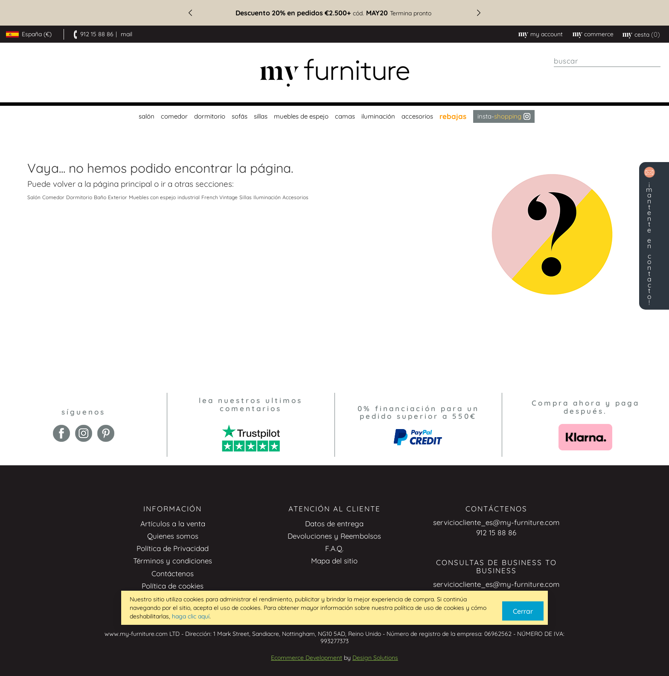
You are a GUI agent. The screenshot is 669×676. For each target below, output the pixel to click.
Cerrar (523, 611)
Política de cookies (173, 585)
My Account (546, 34)
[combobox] (607, 61)
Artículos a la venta (172, 523)
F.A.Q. (334, 548)
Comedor (53, 197)
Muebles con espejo (152, 197)
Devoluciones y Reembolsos (334, 535)
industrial (188, 197)
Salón (34, 197)
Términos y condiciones (172, 560)
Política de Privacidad (173, 548)
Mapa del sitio (334, 560)
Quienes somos (172, 535)
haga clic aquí (190, 616)
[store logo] (334, 72)
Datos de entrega (334, 523)
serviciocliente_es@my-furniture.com (496, 522)
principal (136, 184)
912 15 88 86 (96, 34)
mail (126, 34)
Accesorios (295, 197)
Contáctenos (172, 573)
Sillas (245, 197)
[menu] (334, 116)
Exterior (117, 197)
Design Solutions (375, 657)
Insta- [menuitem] (503, 116)
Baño (100, 197)
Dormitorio (79, 197)
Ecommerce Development (306, 657)
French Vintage (219, 197)
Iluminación (267, 197)
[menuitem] (145, 116)
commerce (599, 34)
